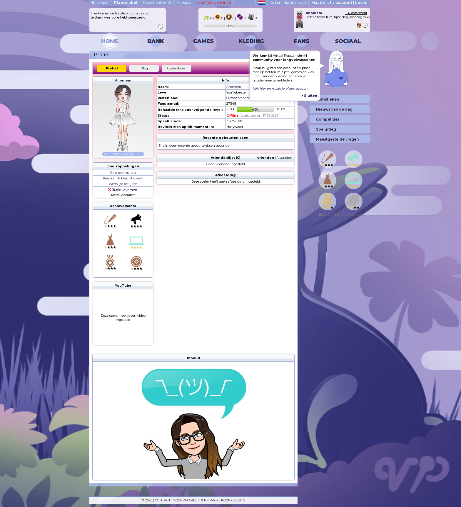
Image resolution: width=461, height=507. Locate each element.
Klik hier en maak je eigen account (280, 88)
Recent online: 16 (157, 2)
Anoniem (123, 80)
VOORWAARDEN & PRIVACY (195, 500)
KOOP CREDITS (233, 500)
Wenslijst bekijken (123, 184)
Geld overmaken (123, 173)
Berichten (100, 2)
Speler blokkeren (123, 189)
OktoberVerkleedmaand (244, 98)
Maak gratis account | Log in (339, 2)
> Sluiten (309, 96)
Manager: (203, 2)
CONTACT (163, 500)
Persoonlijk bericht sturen (123, 178)
